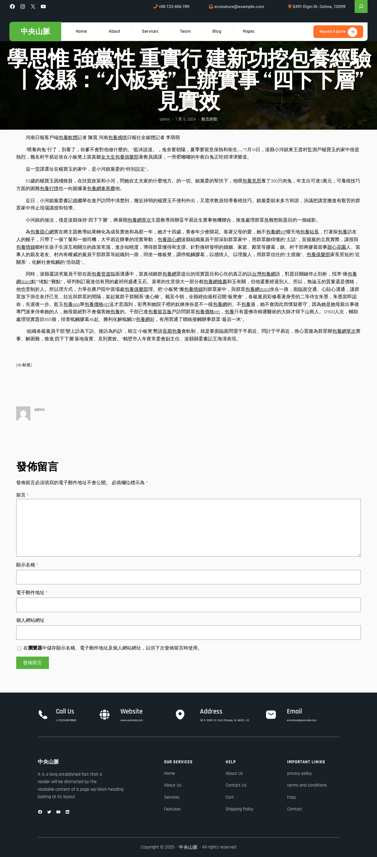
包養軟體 (68, 138)
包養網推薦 (215, 282)
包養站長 (309, 232)
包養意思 (251, 181)
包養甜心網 (42, 232)
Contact (294, 809)
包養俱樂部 (318, 255)
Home (169, 773)
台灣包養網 (263, 274)
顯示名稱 (27, 565)
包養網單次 (139, 220)
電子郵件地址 (32, 593)
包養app (71, 304)
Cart (230, 797)
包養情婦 (25, 247)
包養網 (169, 274)
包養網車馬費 (101, 189)
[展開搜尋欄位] (361, 6)
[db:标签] (24, 365)
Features (172, 809)
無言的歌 (209, 119)
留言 (22, 495)
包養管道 (101, 274)
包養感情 (117, 138)
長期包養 (172, 331)
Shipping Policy (239, 809)
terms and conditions (307, 785)
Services (172, 797)
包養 (342, 232)
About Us (172, 785)
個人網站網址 (30, 620)
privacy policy (299, 773)
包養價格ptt (97, 304)
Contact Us (236, 785)
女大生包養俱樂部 (120, 157)
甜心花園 (336, 247)
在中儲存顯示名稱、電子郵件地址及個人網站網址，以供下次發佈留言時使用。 (112, 648)
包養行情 (49, 189)
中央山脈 (35, 31)
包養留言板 (160, 312)
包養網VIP (276, 232)
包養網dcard (257, 289)
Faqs (291, 797)
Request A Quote (332, 31)
